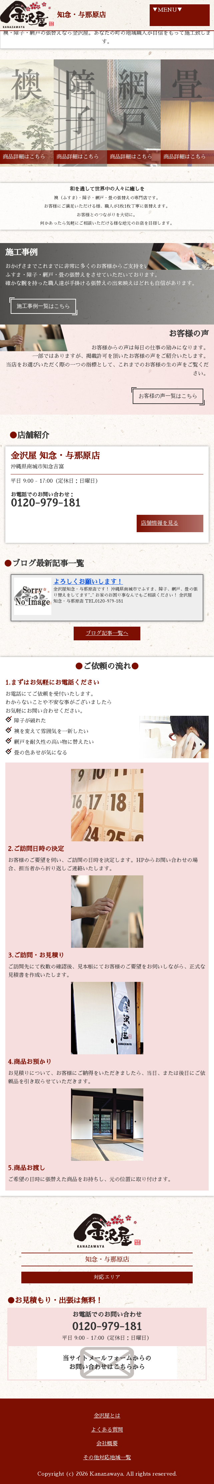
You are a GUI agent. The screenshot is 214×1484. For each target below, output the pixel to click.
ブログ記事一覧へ (107, 633)
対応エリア (107, 1277)
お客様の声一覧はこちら (168, 396)
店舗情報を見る (159, 523)
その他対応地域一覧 (107, 1457)
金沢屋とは (107, 1416)
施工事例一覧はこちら (43, 306)
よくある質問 (107, 1430)
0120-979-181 (107, 1326)
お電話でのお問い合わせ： (46, 500)
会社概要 (107, 1443)
